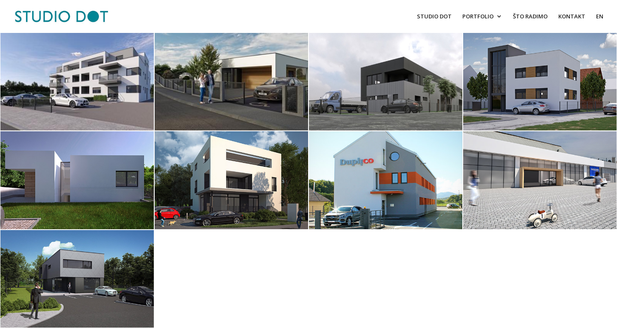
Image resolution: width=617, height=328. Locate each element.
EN (599, 16)
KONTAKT (571, 16)
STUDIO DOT (434, 16)
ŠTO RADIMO (530, 16)
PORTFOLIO (478, 16)
